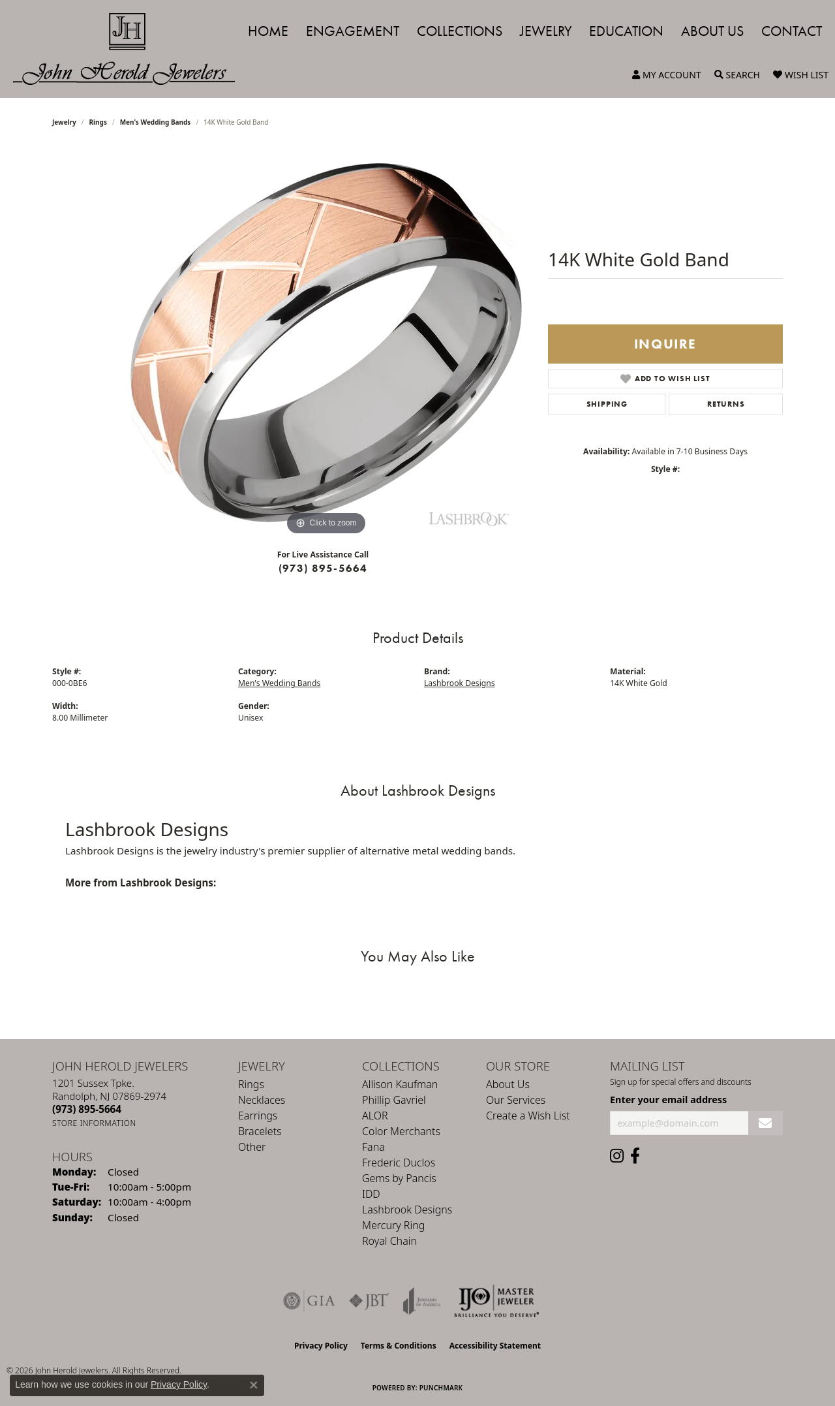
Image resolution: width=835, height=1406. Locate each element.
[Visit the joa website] (422, 1301)
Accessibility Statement (495, 1345)
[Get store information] (94, 1123)
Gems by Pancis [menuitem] (399, 1178)
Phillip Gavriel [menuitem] (394, 1100)
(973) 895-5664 (323, 568)
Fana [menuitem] (373, 1147)
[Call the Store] (86, 1109)
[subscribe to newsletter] (765, 1123)
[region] (326, 343)
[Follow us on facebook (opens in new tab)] (635, 1156)
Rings (98, 122)
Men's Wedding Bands (155, 122)
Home (268, 31)
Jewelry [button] (546, 31)
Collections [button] (459, 31)
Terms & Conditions (398, 1345)
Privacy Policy (321, 1345)
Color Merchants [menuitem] (401, 1131)
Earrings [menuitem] (257, 1115)
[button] (666, 75)
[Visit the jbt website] (369, 1301)
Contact (791, 31)
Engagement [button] (352, 31)
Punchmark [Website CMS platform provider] (441, 1387)
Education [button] (626, 31)
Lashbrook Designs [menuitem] (407, 1209)
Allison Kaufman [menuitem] (400, 1084)
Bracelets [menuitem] (260, 1131)
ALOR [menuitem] (375, 1115)
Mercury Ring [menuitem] (393, 1225)
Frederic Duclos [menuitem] (398, 1162)
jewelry (64, 122)
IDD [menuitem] (371, 1194)
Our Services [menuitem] (515, 1100)
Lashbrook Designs (459, 683)
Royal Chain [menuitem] (389, 1241)
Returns (726, 404)
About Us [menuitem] (508, 1084)
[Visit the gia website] (309, 1301)
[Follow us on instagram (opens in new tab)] (617, 1156)
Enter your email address (668, 1099)
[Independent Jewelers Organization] (496, 1301)
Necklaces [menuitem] (261, 1100)
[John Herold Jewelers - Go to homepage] (130, 49)
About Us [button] (712, 31)
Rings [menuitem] (251, 1084)
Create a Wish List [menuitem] (528, 1115)
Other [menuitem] (252, 1147)
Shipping (607, 404)
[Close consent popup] (254, 1385)
